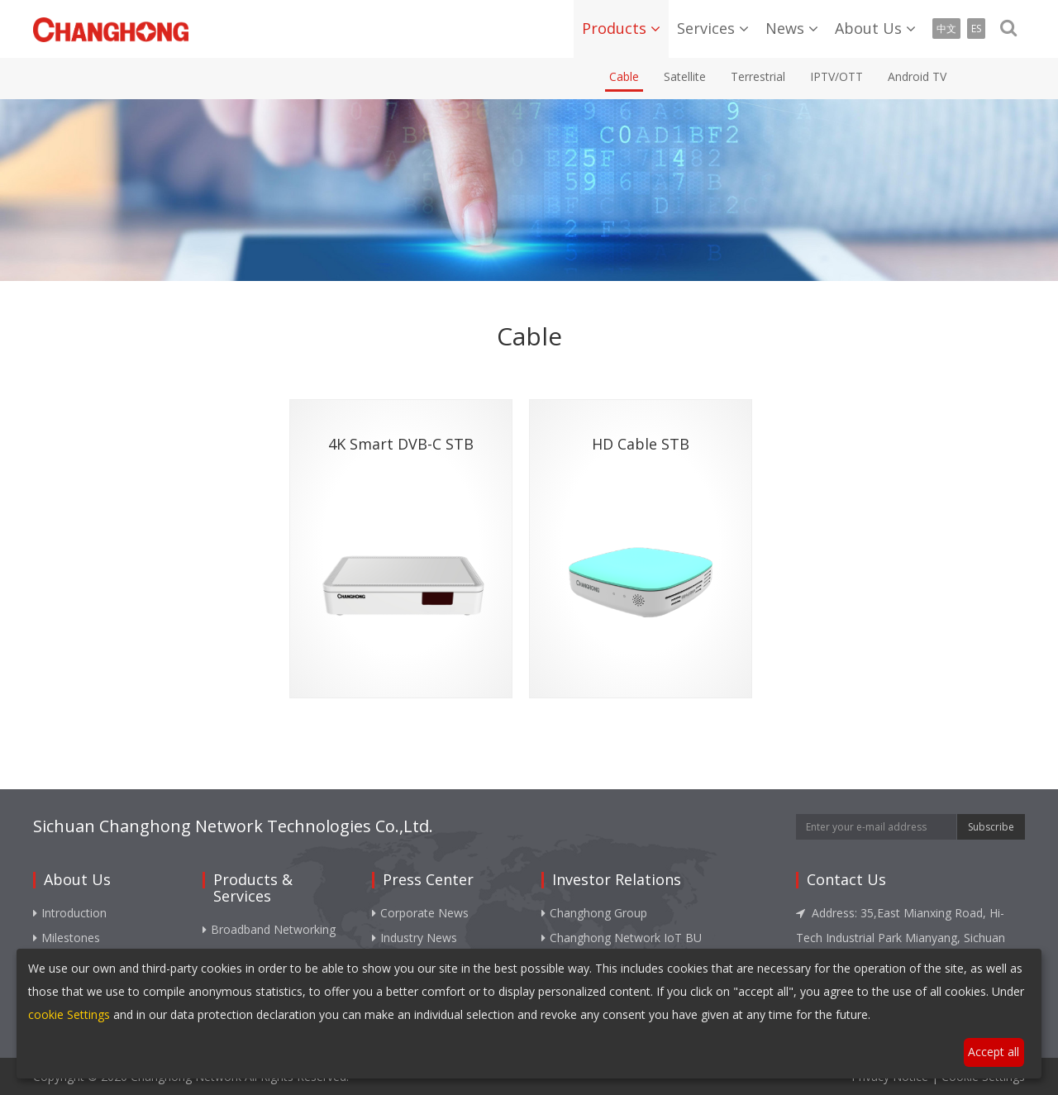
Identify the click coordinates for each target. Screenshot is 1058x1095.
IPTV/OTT (836, 76)
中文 (946, 28)
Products (614, 28)
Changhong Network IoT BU (621, 937)
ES (976, 28)
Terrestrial (758, 76)
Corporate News (420, 913)
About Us (868, 28)
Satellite (685, 76)
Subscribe (991, 827)
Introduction (70, 913)
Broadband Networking (269, 929)
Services (706, 28)
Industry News (414, 937)
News (784, 28)
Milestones (66, 937)
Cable (624, 76)
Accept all (993, 1051)
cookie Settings (69, 1014)
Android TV (917, 76)
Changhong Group (594, 913)
